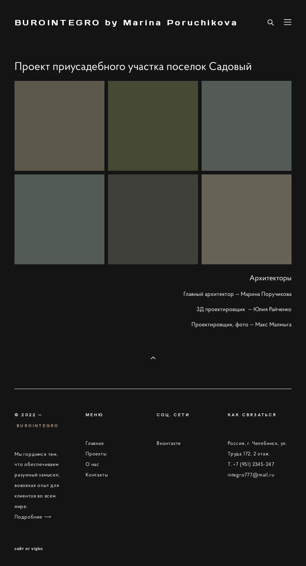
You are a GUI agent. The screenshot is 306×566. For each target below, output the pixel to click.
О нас (92, 464)
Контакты (97, 474)
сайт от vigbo (29, 549)
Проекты (96, 453)
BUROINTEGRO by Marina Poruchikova (126, 22)
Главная (95, 443)
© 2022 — (29, 414)
